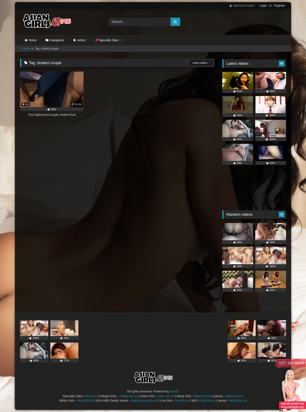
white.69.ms (85, 400)
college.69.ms (128, 396)
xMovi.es (90, 396)
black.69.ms (202, 396)
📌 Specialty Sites (107, 40)
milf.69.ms (208, 400)
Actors (81, 40)
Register (279, 5)
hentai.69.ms (238, 400)
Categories (57, 40)
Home (33, 40)
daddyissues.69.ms (144, 400)
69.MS (174, 391)
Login (263, 5)
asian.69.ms (166, 396)
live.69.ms (182, 400)
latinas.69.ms (234, 396)
